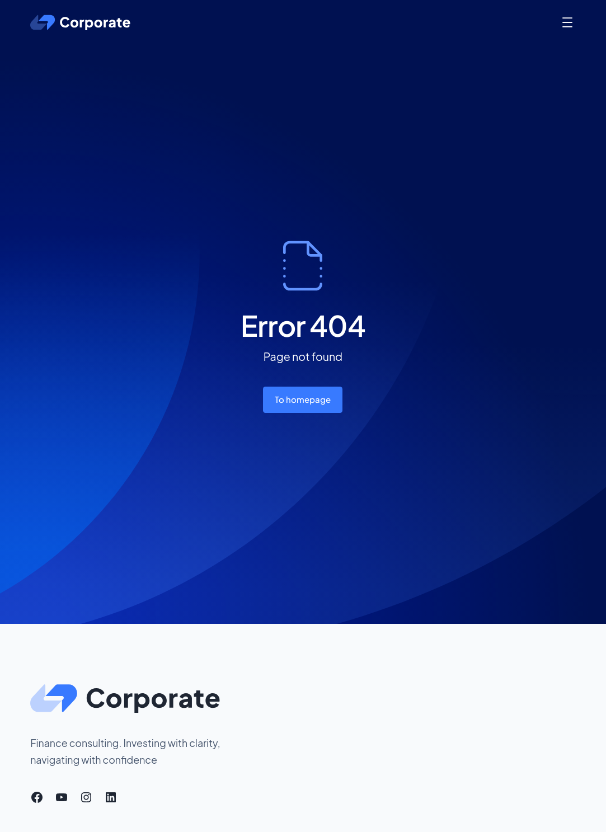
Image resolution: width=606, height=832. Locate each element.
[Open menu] (567, 22)
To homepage (303, 399)
